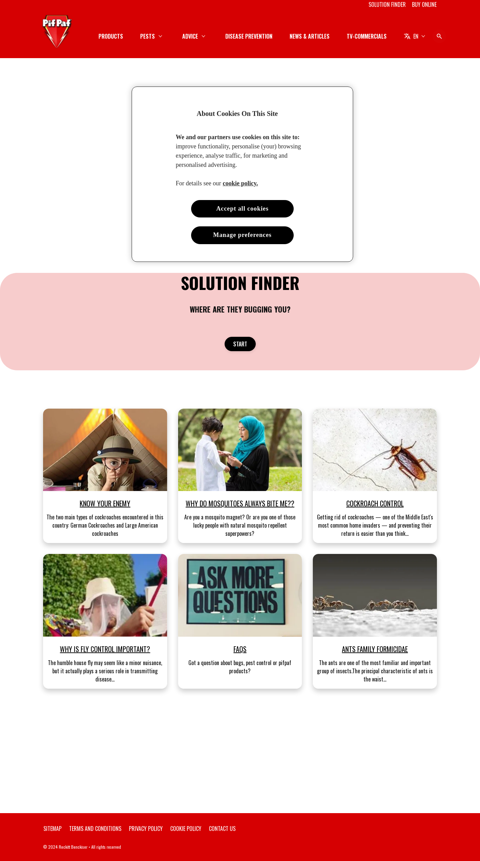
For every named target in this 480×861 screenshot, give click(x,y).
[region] (242, 174)
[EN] (414, 36)
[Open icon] (439, 36)
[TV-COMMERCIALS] (366, 36)
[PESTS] (147, 36)
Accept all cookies (242, 208)
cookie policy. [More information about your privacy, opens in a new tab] (240, 183)
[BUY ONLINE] (424, 4)
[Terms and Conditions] (95, 828)
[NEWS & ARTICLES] (309, 36)
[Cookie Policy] (186, 828)
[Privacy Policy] (146, 828)
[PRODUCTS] (110, 36)
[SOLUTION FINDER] (387, 4)
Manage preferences (242, 234)
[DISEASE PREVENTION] (249, 36)
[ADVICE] (190, 36)
